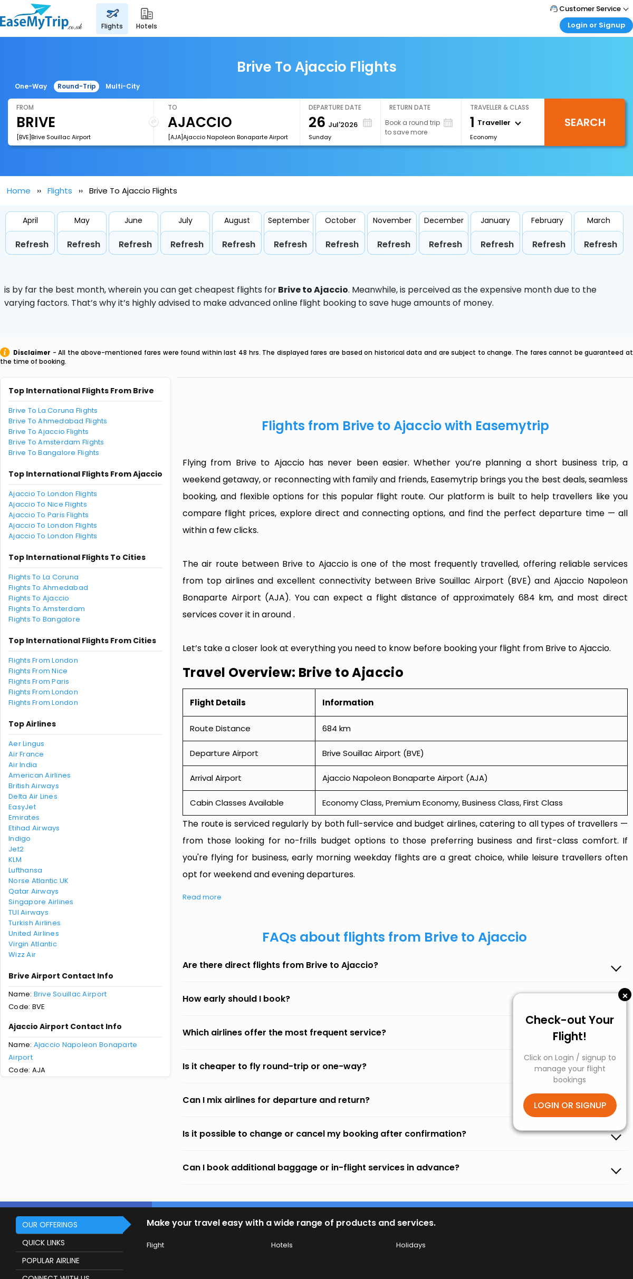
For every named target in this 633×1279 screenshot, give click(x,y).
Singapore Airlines (41, 902)
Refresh (32, 244)
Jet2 (16, 849)
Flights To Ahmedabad (48, 588)
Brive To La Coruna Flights (53, 410)
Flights (59, 190)
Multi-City (123, 86)
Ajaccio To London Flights (53, 494)
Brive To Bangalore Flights (54, 453)
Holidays (411, 1245)
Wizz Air (22, 954)
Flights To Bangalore (44, 619)
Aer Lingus (26, 744)
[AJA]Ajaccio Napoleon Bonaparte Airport (228, 137)
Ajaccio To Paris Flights (48, 515)
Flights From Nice (38, 671)
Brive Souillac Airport (70, 994)
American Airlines (39, 775)
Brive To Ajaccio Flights (48, 432)
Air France (26, 754)
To (172, 107)
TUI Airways (28, 912)
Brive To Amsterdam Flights (56, 442)
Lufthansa (25, 870)
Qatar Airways (33, 891)
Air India (22, 765)
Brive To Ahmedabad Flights (58, 421)
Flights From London (43, 660)
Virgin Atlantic (32, 944)
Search (585, 122)
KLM (15, 860)
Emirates (24, 817)
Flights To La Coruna (43, 577)
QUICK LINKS (43, 1242)
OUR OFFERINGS (50, 1224)
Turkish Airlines (34, 923)
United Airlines (33, 933)
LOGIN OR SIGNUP (570, 1105)
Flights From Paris (39, 681)
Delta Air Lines (32, 796)
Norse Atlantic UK (38, 881)
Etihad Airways (34, 828)
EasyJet (22, 807)
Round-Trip (76, 86)
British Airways (33, 786)
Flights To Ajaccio (39, 598)
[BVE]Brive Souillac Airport (53, 137)
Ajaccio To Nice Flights (47, 504)
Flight (155, 1245)
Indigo (19, 839)
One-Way (31, 86)
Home (19, 190)
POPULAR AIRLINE (51, 1260)
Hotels (282, 1245)
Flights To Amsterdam (46, 609)
